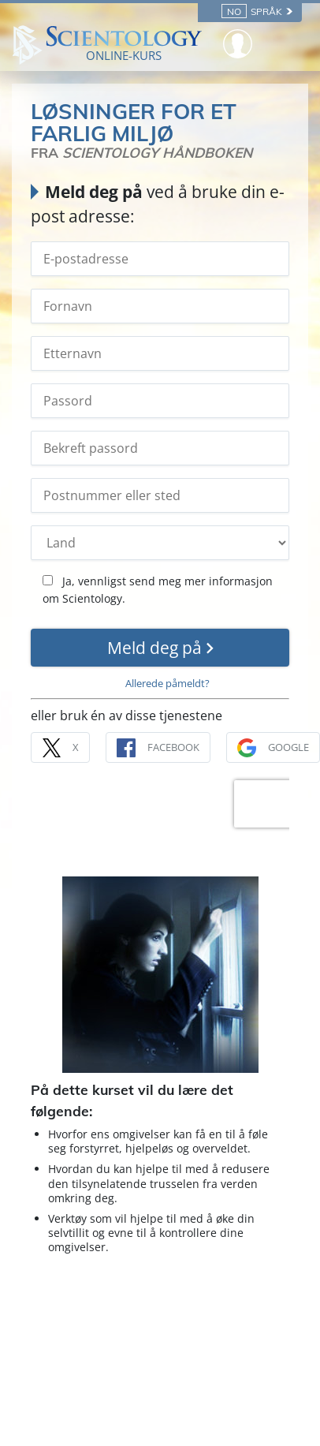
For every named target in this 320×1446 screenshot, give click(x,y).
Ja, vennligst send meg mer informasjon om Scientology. (158, 590)
